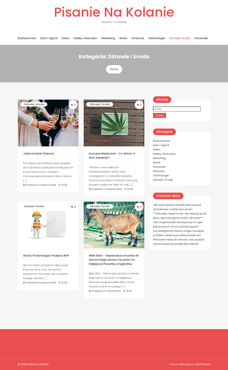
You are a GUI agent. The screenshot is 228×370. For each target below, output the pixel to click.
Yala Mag (184, 364)
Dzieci (65, 38)
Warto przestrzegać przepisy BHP (46, 256)
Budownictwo (27, 38)
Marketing (108, 38)
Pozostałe (201, 38)
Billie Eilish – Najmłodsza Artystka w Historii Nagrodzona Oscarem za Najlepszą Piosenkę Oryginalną (114, 260)
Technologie (156, 38)
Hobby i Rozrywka (85, 38)
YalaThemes (202, 364)
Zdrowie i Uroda (179, 38)
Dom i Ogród (48, 38)
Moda (123, 38)
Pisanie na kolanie (114, 12)
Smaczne (137, 38)
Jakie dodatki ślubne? (38, 154)
